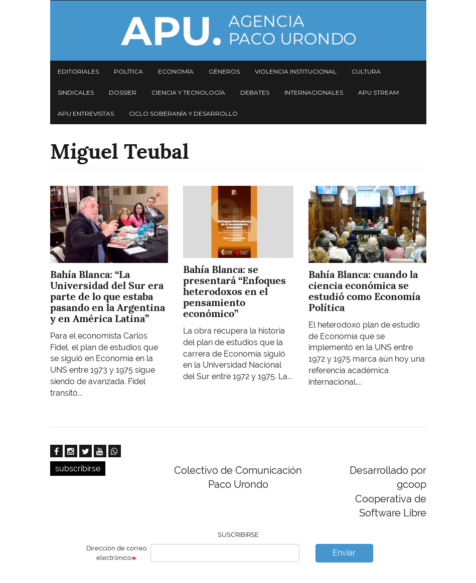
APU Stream (378, 92)
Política (128, 71)
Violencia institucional (296, 71)
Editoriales (78, 71)
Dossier (122, 92)
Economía (176, 71)
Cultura (366, 71)
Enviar (344, 552)
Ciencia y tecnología (188, 92)
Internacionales (313, 92)
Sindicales (76, 92)
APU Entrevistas (86, 113)
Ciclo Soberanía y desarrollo (183, 113)
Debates (254, 92)
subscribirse (77, 468)
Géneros (224, 71)
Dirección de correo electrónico (116, 552)
